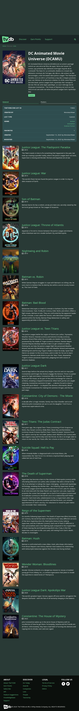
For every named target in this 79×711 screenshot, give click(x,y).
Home (4, 46)
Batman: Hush (31, 538)
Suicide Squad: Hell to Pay (38, 447)
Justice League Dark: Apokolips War (44, 590)
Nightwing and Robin (35, 251)
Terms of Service (48, 683)
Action (72, 121)
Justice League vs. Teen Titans (40, 328)
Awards (25, 686)
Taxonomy (26, 697)
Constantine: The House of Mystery (44, 616)
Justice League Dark (34, 365)
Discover (23, 39)
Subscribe (7, 689)
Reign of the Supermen (36, 510)
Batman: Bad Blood (34, 303)
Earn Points (36, 39)
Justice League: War (34, 173)
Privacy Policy (47, 686)
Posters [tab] (43, 102)
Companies (27, 689)
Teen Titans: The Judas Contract (41, 421)
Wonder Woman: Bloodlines (39, 564)
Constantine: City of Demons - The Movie (47, 396)
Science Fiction (69, 126)
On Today (26, 683)
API (5, 692)
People (25, 695)
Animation (71, 124)
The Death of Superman (37, 473)
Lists (14, 46)
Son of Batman (31, 199)
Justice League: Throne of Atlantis (43, 225)
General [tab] (6, 102)
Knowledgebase (9, 697)
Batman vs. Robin (33, 277)
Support (48, 39)
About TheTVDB (9, 683)
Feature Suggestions (11, 695)
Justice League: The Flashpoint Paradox (46, 147)
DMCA (44, 689)
